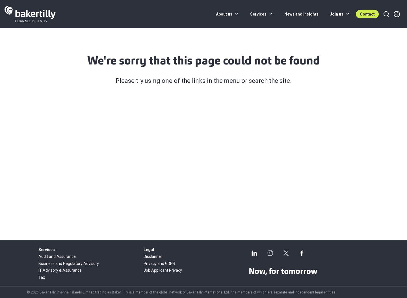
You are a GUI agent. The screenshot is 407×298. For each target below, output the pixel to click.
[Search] (386, 14)
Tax (41, 277)
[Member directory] (396, 14)
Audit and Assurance (57, 256)
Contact (367, 14)
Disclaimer (153, 256)
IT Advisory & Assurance (60, 270)
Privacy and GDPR (159, 263)
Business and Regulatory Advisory (68, 263)
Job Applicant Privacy (163, 270)
